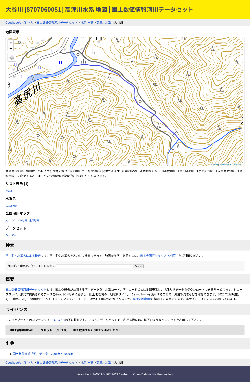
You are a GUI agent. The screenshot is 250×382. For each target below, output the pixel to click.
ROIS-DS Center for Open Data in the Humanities (139, 374)
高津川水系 (103, 22)
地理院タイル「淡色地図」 (231, 164)
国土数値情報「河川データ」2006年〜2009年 (43, 353)
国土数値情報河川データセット (57, 22)
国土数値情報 (142, 299)
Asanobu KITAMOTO (91, 374)
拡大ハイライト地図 (16, 220)
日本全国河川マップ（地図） (159, 255)
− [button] (11, 48)
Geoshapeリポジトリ (19, 22)
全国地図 (34, 220)
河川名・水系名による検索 (23, 255)
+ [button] (11, 42)
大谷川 (9, 191)
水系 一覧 (87, 22)
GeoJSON (10, 235)
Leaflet (214, 164)
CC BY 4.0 (58, 319)
